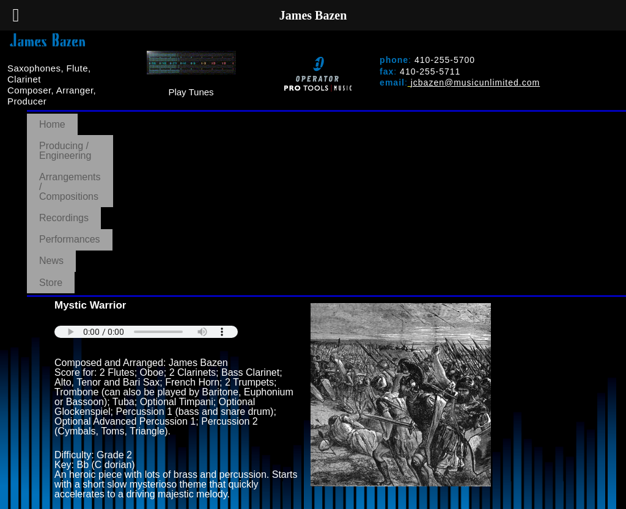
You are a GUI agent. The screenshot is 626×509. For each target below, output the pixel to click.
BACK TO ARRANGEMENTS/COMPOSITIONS (161, 377)
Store (591, 118)
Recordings (396, 118)
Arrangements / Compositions (282, 118)
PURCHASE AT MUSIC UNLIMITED (140, 358)
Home (52, 118)
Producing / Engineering (142, 118)
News (543, 118)
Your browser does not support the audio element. (146, 162)
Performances (476, 118)
